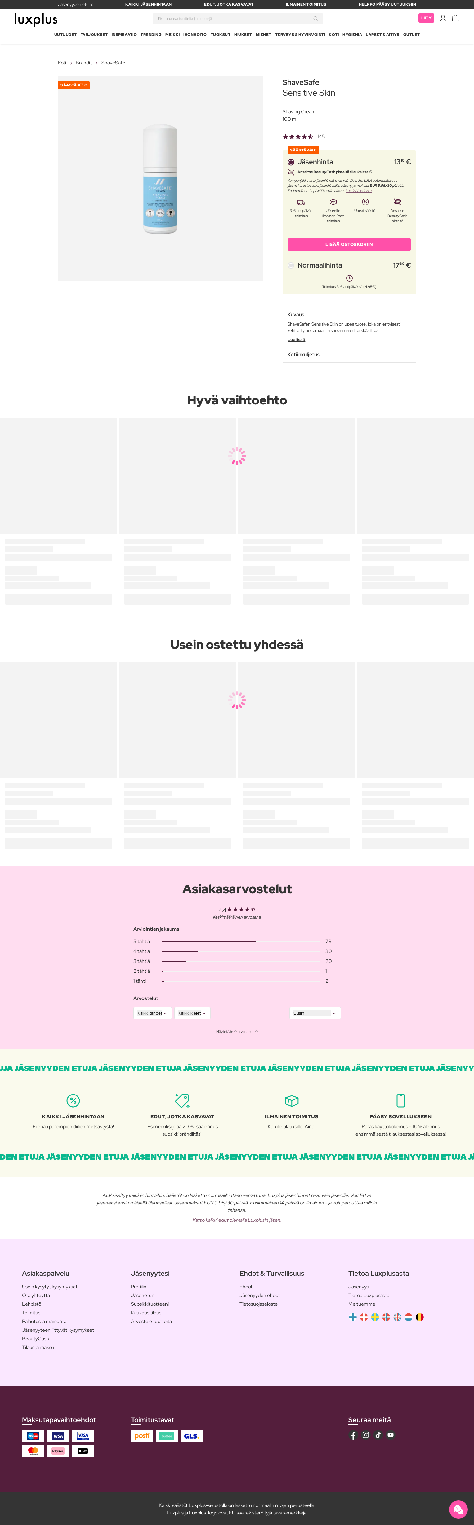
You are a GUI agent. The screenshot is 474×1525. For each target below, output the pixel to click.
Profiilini (139, 1285)
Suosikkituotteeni (150, 1303)
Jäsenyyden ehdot (259, 1294)
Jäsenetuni (143, 1294)
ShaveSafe (113, 61)
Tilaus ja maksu (38, 1346)
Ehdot (246, 1285)
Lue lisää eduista (359, 189)
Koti (334, 35)
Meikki (172, 35)
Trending (151, 35)
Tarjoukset (94, 35)
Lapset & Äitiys (383, 35)
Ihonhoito (195, 35)
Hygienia (352, 35)
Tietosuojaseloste (258, 1303)
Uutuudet (65, 35)
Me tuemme (361, 1303)
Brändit (84, 61)
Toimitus (31, 1311)
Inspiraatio (124, 35)
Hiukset (243, 35)
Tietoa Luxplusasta (368, 1294)
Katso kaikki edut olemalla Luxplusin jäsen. (237, 1218)
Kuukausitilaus (146, 1311)
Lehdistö (31, 1303)
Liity (426, 18)
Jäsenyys (358, 1285)
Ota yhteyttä (36, 1294)
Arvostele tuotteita (151, 1320)
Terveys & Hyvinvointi (300, 35)
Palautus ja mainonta (44, 1320)
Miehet (263, 35)
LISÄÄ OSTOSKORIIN (349, 243)
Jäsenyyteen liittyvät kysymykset (58, 1329)
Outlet (411, 35)
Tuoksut (221, 35)
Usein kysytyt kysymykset (50, 1285)
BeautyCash (35, 1337)
